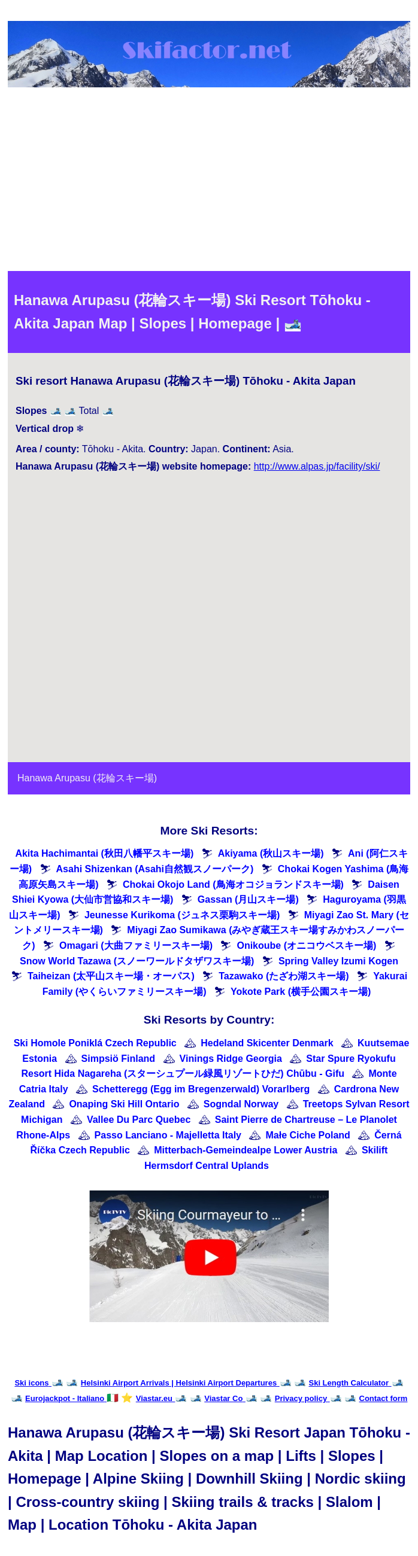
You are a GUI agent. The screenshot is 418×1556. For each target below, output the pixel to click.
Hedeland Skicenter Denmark (267, 1043)
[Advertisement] (209, 181)
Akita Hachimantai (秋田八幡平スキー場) (104, 853)
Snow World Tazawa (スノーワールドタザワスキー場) (137, 961)
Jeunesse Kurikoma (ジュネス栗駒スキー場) (182, 915)
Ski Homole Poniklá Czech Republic (95, 1043)
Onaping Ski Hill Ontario (124, 1104)
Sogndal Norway (241, 1104)
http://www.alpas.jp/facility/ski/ (317, 466)
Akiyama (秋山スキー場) (271, 853)
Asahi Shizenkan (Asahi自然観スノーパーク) (155, 869)
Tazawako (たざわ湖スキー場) (284, 976)
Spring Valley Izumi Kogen (338, 961)
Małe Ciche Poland (307, 1135)
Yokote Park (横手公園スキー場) (301, 991)
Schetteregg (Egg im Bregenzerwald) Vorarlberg (201, 1089)
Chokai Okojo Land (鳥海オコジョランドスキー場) (233, 884)
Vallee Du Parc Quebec (138, 1120)
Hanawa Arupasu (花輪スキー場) (87, 778)
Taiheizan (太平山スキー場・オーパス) (111, 976)
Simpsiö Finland (118, 1058)
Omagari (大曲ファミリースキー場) (136, 945)
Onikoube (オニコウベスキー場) (306, 945)
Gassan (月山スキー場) (248, 899)
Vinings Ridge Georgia (231, 1058)
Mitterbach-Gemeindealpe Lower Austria (245, 1150)
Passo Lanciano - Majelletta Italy (168, 1135)
